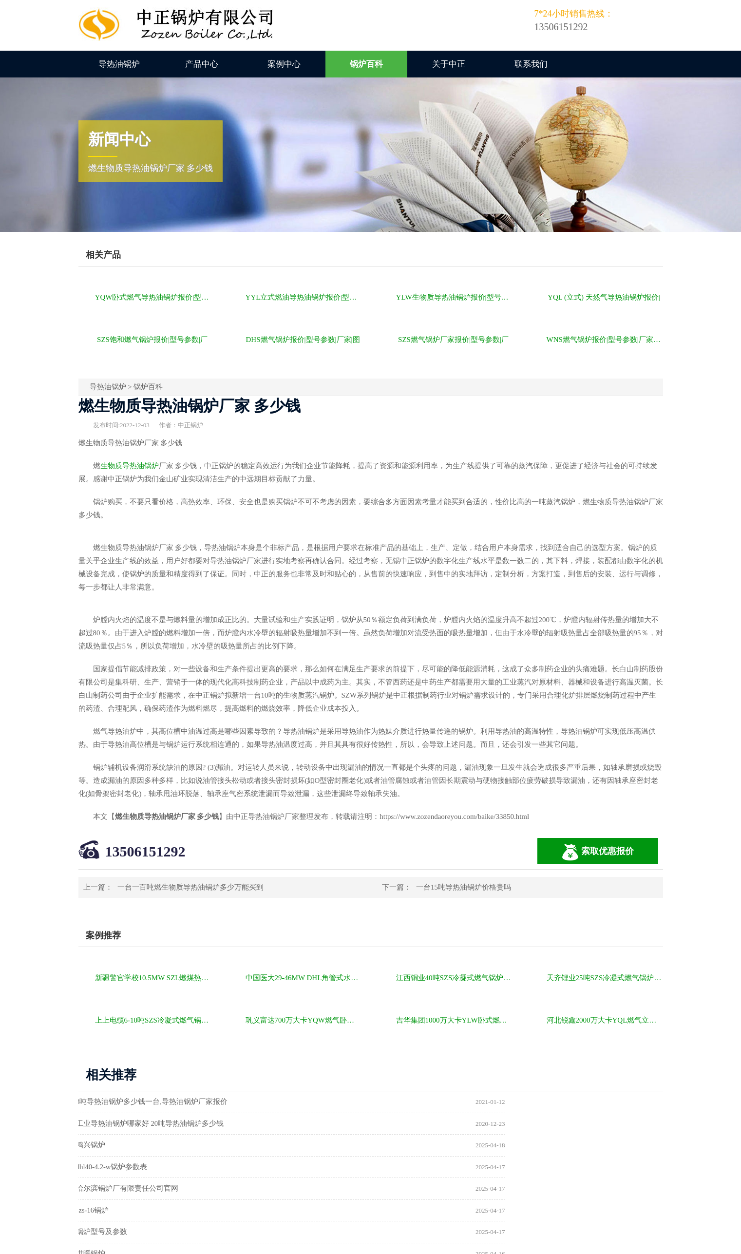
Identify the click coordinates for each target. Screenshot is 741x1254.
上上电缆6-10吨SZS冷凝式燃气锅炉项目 (153, 1020)
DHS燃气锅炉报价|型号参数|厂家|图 (303, 339)
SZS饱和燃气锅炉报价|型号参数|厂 (152, 339)
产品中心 (201, 64)
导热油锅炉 (119, 64)
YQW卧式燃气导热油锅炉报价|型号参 (153, 297)
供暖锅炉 (400, 1169)
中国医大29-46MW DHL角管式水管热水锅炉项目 (304, 978)
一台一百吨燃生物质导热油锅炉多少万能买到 (190, 887)
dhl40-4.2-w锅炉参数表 (422, 1124)
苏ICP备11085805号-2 (537, 1243)
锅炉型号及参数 (110, 1169)
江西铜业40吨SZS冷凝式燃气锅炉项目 (454, 978)
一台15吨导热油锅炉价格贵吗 (463, 887)
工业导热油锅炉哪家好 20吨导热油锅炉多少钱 (460, 1102)
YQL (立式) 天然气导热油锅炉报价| (604, 297)
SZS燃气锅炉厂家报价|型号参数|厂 (453, 339)
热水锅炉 (400, 1192)
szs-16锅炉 (402, 1147)
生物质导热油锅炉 (129, 466)
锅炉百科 (366, 64)
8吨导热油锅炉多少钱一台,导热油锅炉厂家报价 (160, 1102)
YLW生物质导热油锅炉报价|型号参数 (454, 297)
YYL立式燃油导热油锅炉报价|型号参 (304, 297)
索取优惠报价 (598, 852)
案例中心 (284, 64)
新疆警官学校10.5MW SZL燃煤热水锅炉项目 (153, 978)
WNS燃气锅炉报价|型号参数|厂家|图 (604, 339)
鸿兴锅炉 (99, 1124)
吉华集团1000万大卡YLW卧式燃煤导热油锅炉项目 (454, 1020)
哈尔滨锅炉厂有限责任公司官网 (136, 1147)
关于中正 (448, 64)
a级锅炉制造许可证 (116, 1192)
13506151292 (145, 851)
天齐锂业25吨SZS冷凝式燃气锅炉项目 (605, 978)
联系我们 (531, 64)
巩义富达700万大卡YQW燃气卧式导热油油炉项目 (304, 1020)
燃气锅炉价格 (191, 1243)
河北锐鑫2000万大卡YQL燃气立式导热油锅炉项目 (605, 1020)
